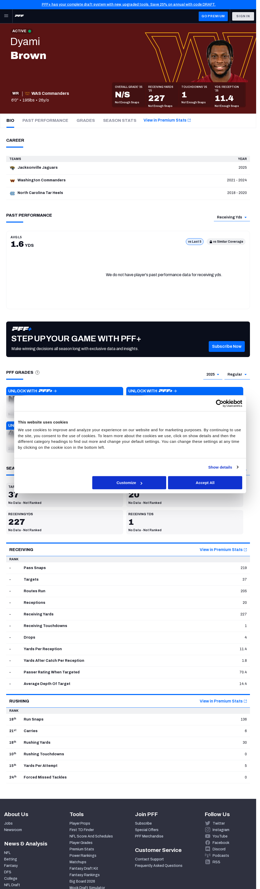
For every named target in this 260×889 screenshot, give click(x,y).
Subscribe (143, 823)
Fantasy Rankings (85, 875)
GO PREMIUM (213, 16)
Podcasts (221, 856)
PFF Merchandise (149, 836)
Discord (219, 849)
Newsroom (13, 830)
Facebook (221, 843)
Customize (129, 482)
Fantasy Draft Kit (84, 868)
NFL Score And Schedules (91, 836)
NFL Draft (12, 885)
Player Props (80, 823)
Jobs (8, 823)
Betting (10, 859)
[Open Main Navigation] (6, 16)
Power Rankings (83, 856)
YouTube (220, 836)
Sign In (243, 16)
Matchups (78, 862)
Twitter (219, 823)
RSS (216, 862)
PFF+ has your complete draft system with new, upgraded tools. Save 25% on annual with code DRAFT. (129, 4)
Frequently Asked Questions (158, 866)
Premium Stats (82, 849)
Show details (220, 467)
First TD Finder (82, 830)
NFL (7, 853)
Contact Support (149, 859)
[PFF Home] (19, 16)
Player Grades (81, 843)
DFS (7, 872)
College (10, 878)
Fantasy (11, 866)
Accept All (205, 482)
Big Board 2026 (82, 881)
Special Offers (146, 830)
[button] (227, 353)
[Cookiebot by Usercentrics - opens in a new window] (219, 403)
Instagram (221, 830)
